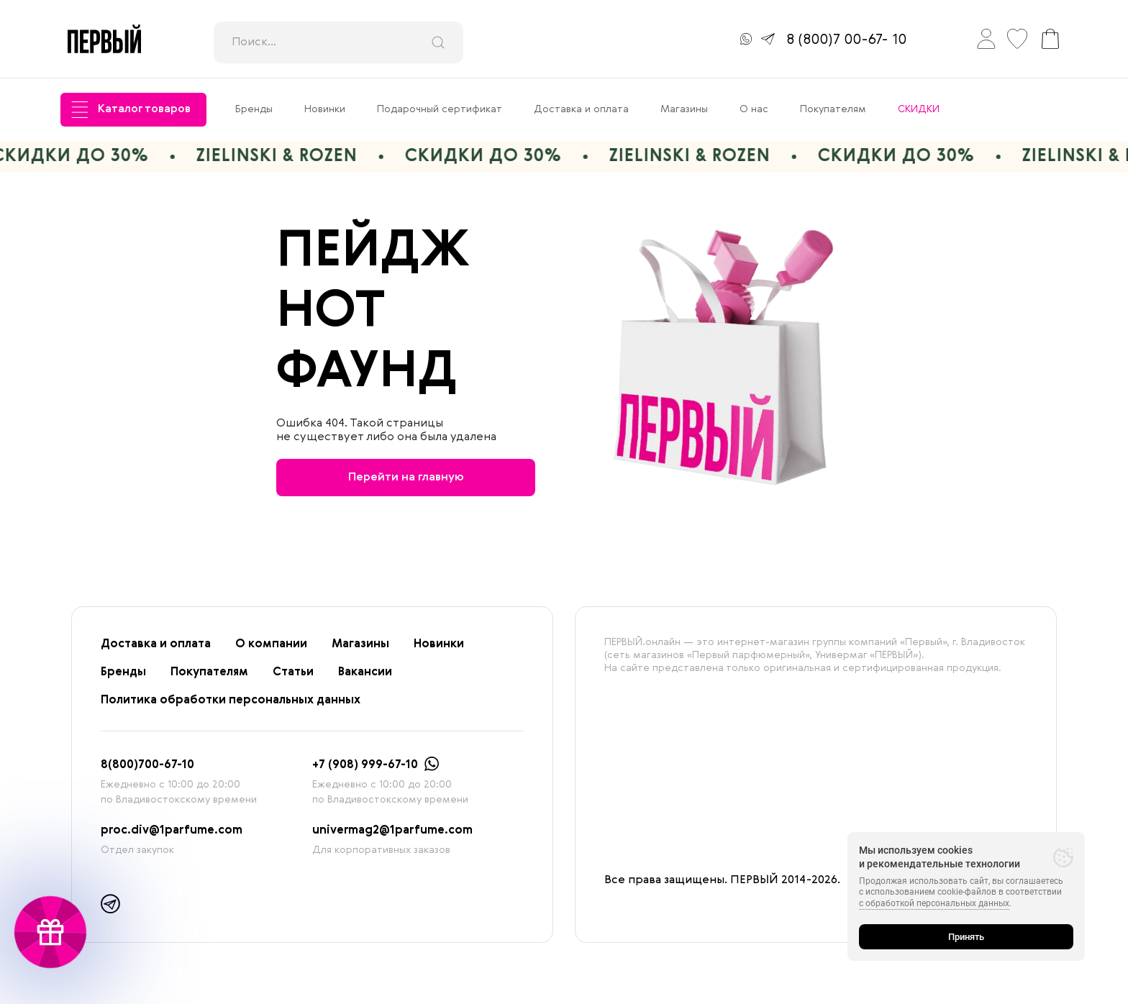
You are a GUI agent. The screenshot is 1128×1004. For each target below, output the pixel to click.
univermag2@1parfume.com (392, 830)
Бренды (254, 109)
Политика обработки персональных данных (230, 700)
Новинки (324, 109)
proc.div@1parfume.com (171, 830)
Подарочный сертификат (439, 109)
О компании (271, 644)
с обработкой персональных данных (934, 903)
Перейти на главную (406, 477)
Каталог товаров (131, 109)
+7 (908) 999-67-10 (365, 765)
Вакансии (365, 672)
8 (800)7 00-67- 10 (846, 40)
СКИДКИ (919, 109)
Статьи (293, 672)
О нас (754, 109)
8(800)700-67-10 (147, 765)
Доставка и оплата (581, 109)
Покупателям (833, 109)
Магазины (684, 109)
